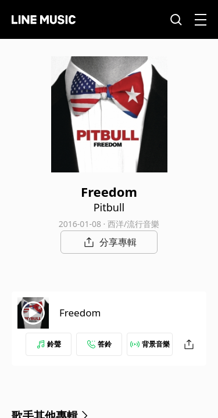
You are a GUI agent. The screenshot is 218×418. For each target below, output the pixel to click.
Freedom (80, 312)
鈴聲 (49, 344)
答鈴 (99, 344)
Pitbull (109, 207)
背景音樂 (150, 344)
